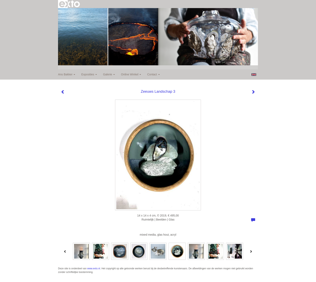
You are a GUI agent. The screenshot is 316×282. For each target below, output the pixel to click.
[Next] (251, 251)
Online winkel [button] (131, 74)
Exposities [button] (89, 74)
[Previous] (65, 251)
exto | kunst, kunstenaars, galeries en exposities (69, 4)
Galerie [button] (109, 74)
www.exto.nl (93, 268)
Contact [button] (153, 74)
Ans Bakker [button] (66, 74)
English (254, 74)
